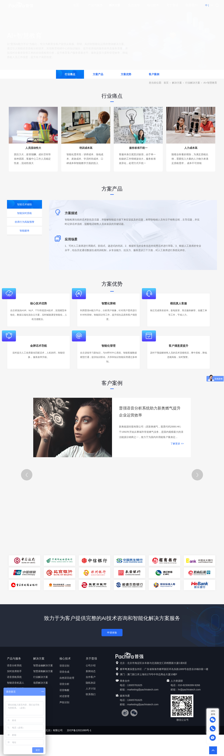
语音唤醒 (64, 690)
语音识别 (64, 665)
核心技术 (153, 5)
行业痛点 (70, 74)
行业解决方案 (192, 82)
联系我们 (192, 5)
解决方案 (114, 5)
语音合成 (64, 671)
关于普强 (172, 5)
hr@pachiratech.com (189, 689)
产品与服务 (95, 5)
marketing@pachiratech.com (142, 689)
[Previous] (26, 474)
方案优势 (126, 74)
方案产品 (98, 74)
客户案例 (154, 74)
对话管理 (64, 696)
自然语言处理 (66, 677)
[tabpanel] (112, 566)
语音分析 (64, 684)
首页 (76, 5)
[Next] (197, 474)
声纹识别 (64, 702)
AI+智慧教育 (210, 82)
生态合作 (134, 5)
